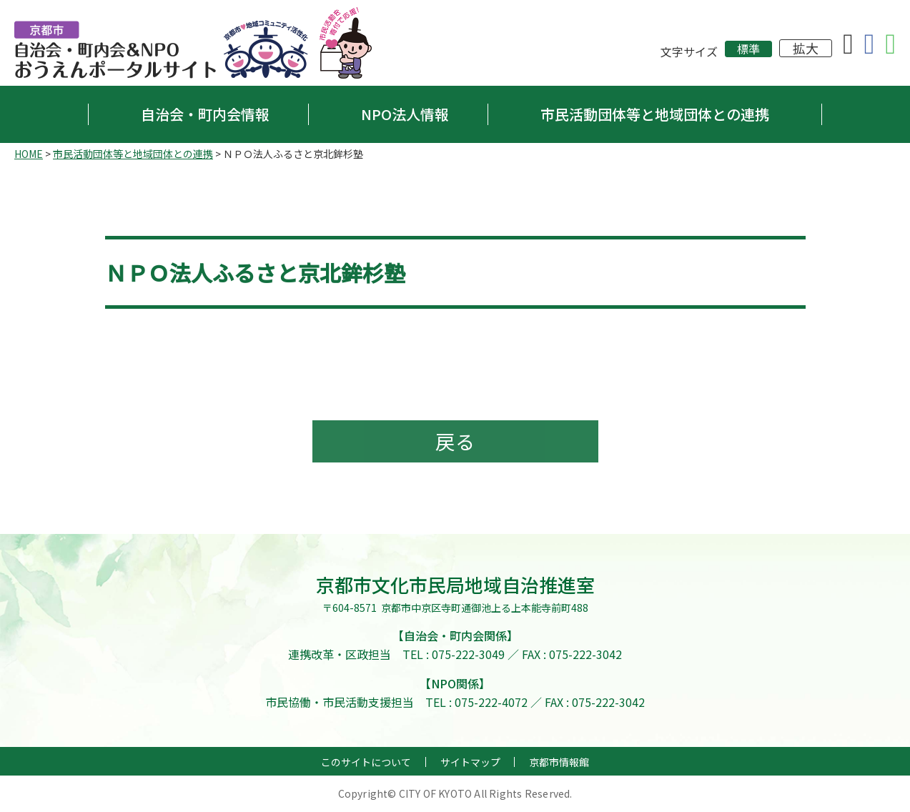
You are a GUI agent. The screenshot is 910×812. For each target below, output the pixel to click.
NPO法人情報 (405, 114)
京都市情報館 (559, 763)
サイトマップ (470, 763)
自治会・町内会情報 (205, 114)
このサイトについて (366, 763)
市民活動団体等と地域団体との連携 (654, 114)
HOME (28, 154)
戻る (455, 441)
